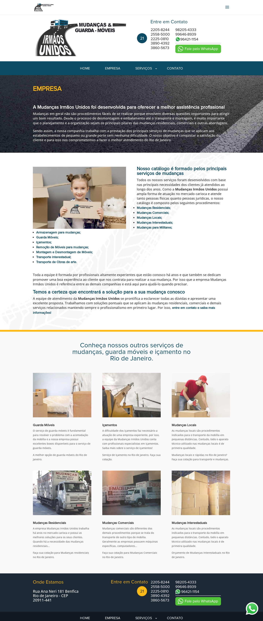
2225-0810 (160, 39)
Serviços (143, 69)
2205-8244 (160, 30)
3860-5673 (160, 48)
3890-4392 (160, 43)
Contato (175, 69)
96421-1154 (186, 39)
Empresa (112, 69)
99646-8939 (185, 34)
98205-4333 (185, 30)
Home (85, 69)
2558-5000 (160, 34)
